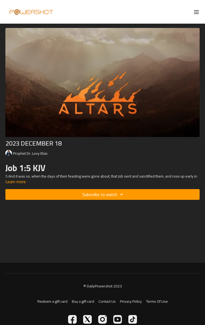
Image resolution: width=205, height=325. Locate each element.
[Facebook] (72, 319)
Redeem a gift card (52, 301)
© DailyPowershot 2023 (102, 286)
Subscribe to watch (103, 194)
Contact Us (107, 301)
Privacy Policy (131, 301)
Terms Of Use (157, 301)
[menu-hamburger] (196, 11)
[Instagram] (102, 319)
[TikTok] (132, 319)
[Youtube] (117, 319)
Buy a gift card (83, 301)
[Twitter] (87, 319)
